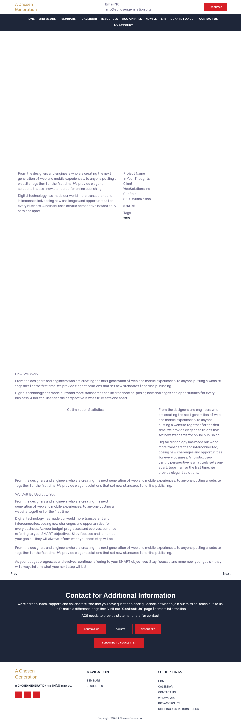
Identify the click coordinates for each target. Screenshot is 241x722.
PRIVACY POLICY (169, 703)
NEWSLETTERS (156, 19)
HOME (31, 19)
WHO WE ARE (47, 19)
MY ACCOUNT (123, 25)
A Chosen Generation (26, 7)
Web (126, 218)
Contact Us (132, 609)
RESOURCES (109, 19)
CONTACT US (208, 19)
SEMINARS (68, 19)
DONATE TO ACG (182, 19)
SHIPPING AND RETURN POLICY (178, 709)
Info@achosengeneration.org (128, 9)
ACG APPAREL (132, 19)
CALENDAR (89, 19)
